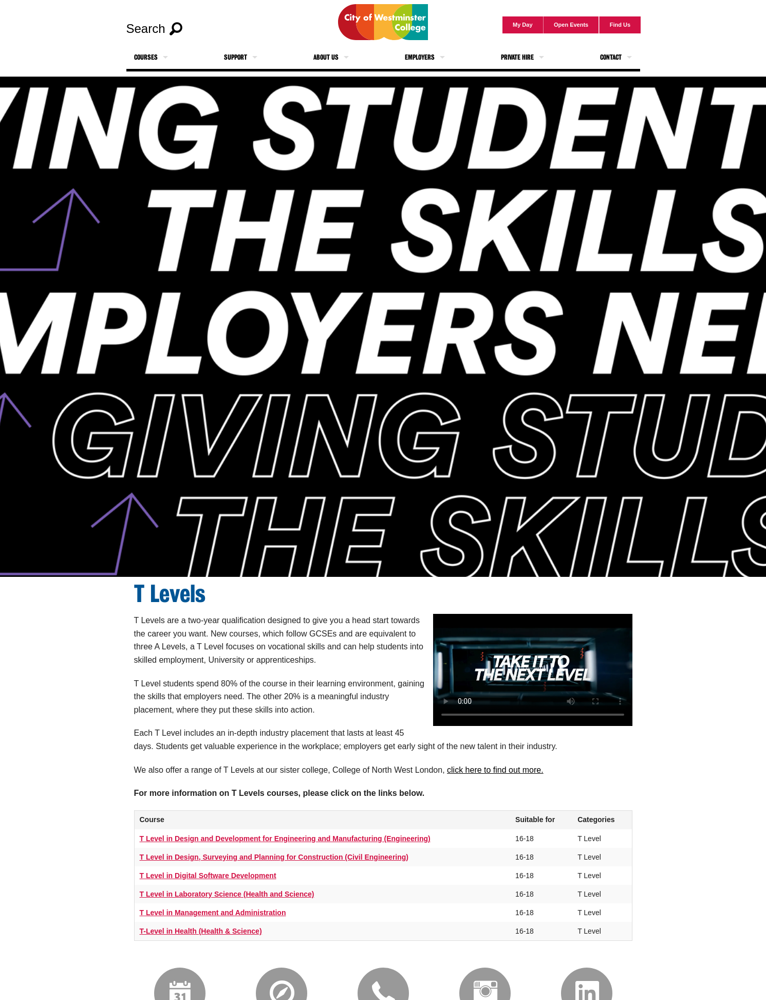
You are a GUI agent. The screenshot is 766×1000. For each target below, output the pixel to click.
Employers (420, 57)
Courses (146, 57)
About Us (326, 57)
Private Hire (517, 57)
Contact (611, 57)
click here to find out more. (495, 770)
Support (235, 57)
